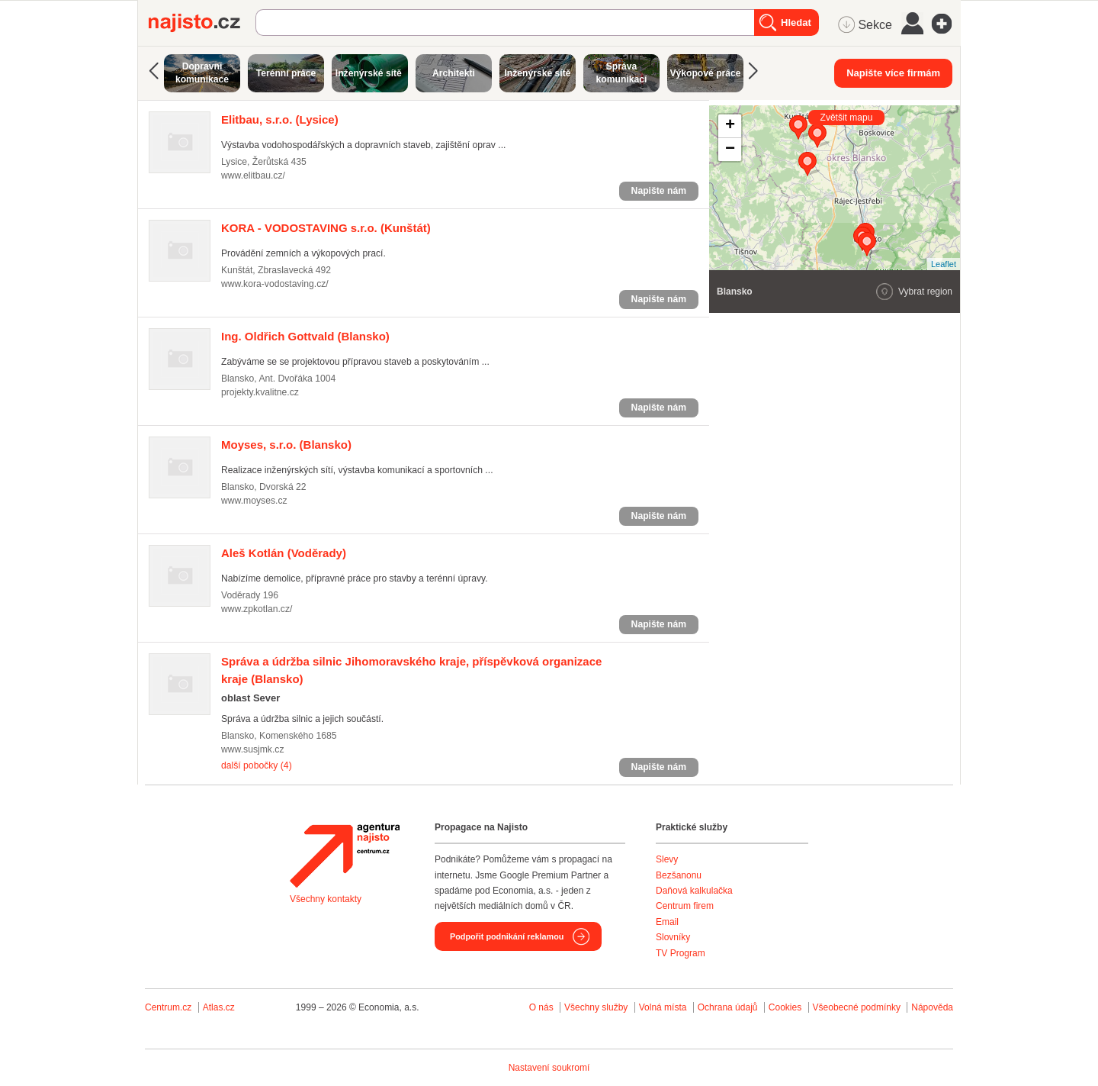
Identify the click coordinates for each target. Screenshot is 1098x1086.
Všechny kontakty (325, 899)
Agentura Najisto (345, 855)
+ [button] (730, 125)
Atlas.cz (219, 1007)
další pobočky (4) (256, 765)
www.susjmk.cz (252, 749)
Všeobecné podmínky (857, 1007)
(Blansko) (305, 336)
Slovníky (673, 937)
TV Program (680, 953)
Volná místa (663, 1007)
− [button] (730, 149)
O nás (541, 1007)
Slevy (667, 859)
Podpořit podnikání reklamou (506, 936)
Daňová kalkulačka (694, 890)
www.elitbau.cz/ (253, 175)
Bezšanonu (679, 875)
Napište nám (658, 190)
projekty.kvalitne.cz (260, 392)
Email (667, 922)
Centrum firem (685, 906)
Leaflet (943, 264)
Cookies (785, 1007)
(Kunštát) (326, 227)
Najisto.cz (202, 22)
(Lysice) (280, 119)
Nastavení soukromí (549, 1067)
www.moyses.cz (254, 500)
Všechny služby (597, 1007)
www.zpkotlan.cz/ (256, 609)
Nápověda (932, 1007)
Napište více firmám (893, 73)
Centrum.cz (168, 1007)
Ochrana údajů (728, 1007)
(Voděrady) (283, 552)
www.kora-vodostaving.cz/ (275, 284)
